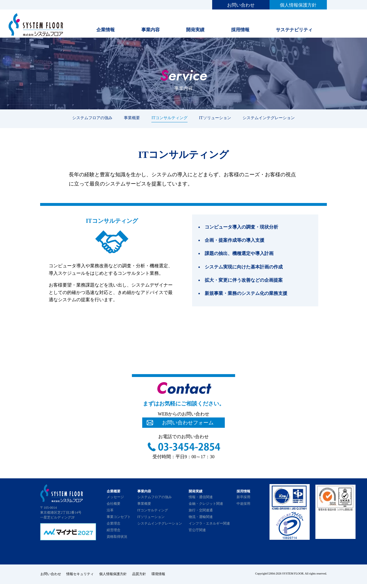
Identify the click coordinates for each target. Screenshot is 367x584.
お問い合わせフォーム (188, 423)
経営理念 (113, 530)
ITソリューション (215, 117)
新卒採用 (243, 497)
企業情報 (105, 29)
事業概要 (132, 117)
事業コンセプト (119, 517)
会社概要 (113, 504)
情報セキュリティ (80, 574)
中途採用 (243, 504)
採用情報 (240, 29)
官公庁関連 (197, 530)
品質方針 (140, 574)
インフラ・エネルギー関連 (209, 523)
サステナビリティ (294, 29)
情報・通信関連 (201, 497)
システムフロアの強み (92, 117)
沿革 (110, 510)
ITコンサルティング (169, 117)
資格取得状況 (117, 537)
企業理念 (113, 523)
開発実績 (195, 29)
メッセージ (115, 497)
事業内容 (150, 29)
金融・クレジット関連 (206, 504)
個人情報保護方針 (298, 5)
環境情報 (159, 574)
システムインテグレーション (269, 117)
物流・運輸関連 (201, 517)
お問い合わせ (241, 5)
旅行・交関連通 (201, 510)
